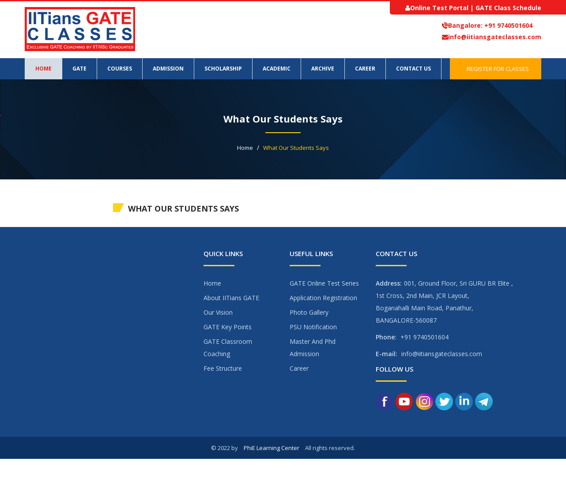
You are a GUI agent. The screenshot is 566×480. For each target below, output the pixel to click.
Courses (119, 68)
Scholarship (223, 68)
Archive (322, 68)
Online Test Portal (439, 8)
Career (365, 68)
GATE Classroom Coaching (228, 347)
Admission (168, 68)
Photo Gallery (309, 312)
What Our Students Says (296, 148)
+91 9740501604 (507, 25)
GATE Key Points (228, 327)
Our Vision (218, 312)
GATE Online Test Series (324, 283)
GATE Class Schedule (508, 8)
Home (43, 68)
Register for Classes (495, 69)
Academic (277, 68)
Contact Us (413, 68)
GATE (79, 68)
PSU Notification (313, 327)
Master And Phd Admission (313, 347)
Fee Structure (223, 368)
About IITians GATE (231, 298)
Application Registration (323, 298)
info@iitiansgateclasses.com (494, 37)
